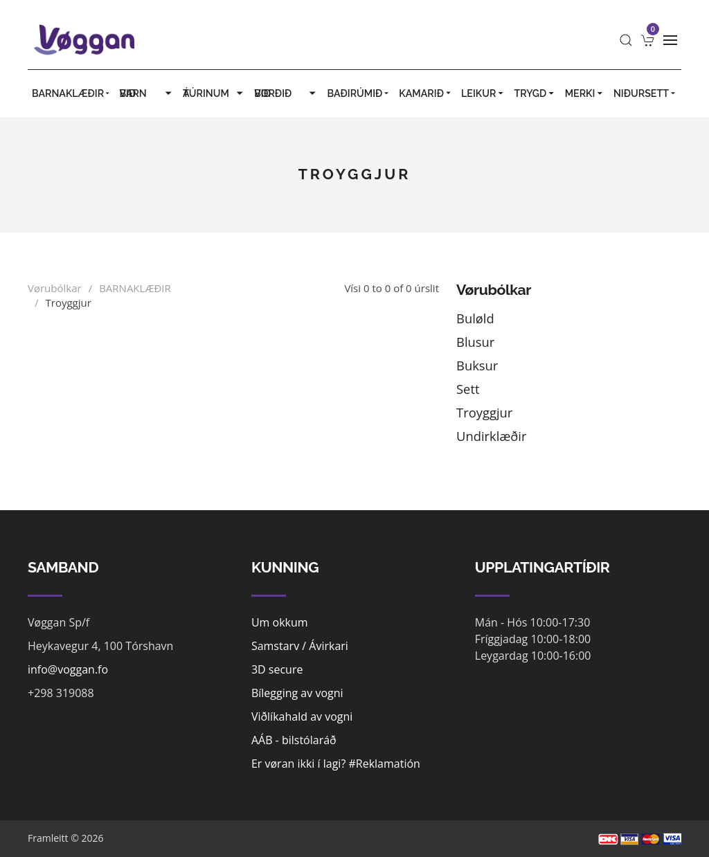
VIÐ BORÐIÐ (286, 93)
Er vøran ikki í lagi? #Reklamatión (335, 763)
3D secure (277, 669)
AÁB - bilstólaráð (293, 740)
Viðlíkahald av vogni (301, 716)
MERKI (585, 93)
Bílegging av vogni (297, 693)
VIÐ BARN (146, 93)
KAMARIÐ (426, 93)
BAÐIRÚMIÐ (359, 93)
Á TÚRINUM (214, 93)
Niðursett (645, 93)
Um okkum (279, 622)
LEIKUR (483, 93)
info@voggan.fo (68, 669)
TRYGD (535, 93)
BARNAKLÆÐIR (71, 93)
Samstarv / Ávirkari (299, 645)
